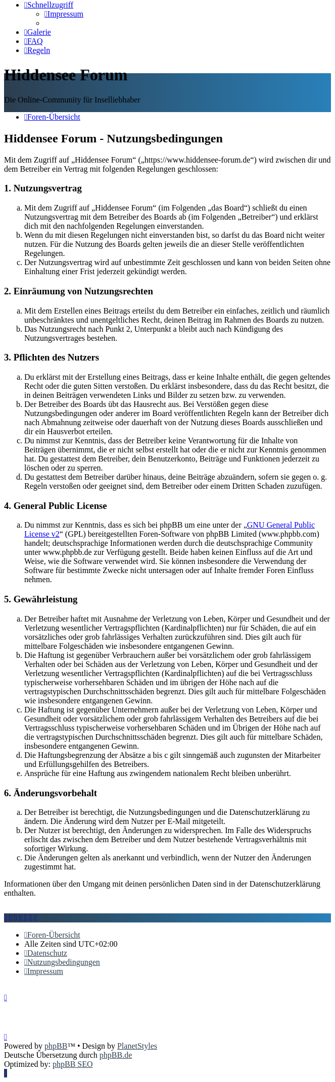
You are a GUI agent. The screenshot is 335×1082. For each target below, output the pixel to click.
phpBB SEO (73, 1064)
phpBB (55, 1046)
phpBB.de (116, 1055)
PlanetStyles (137, 1046)
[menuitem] (63, 14)
